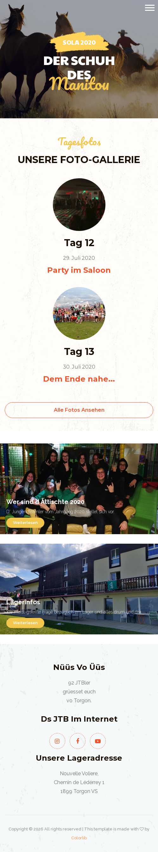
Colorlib (79, 838)
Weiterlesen (25, 522)
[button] (149, 6)
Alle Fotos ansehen (79, 410)
